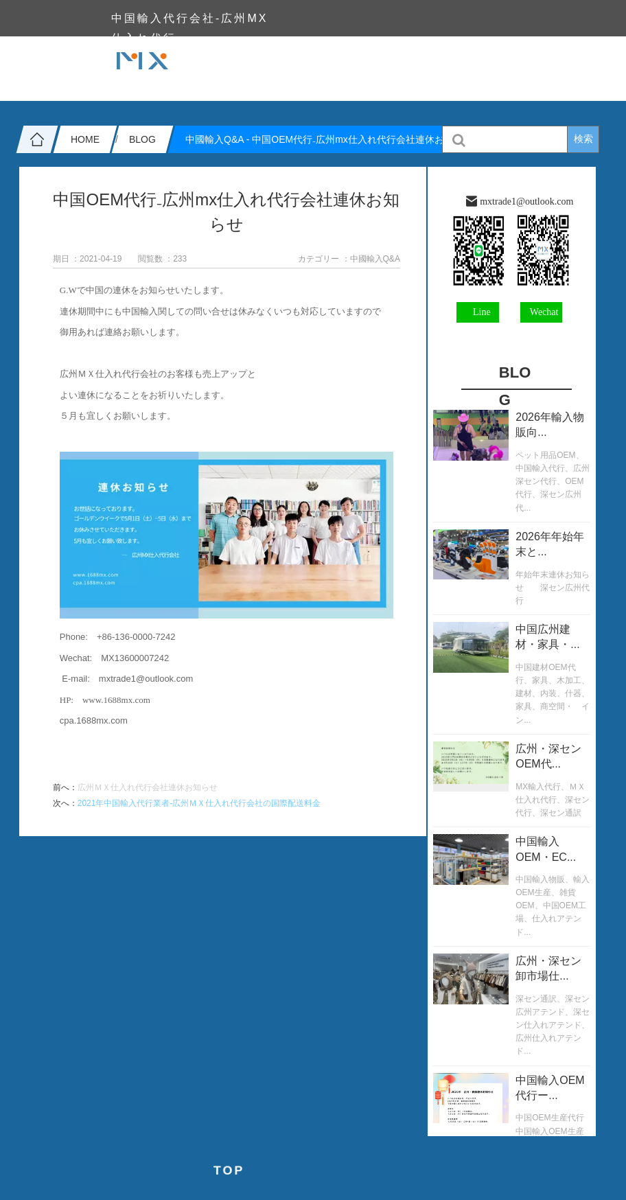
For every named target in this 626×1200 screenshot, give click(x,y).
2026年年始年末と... (549, 544)
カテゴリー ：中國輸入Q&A (349, 259)
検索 (583, 138)
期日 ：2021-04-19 (87, 259)
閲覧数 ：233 (162, 259)
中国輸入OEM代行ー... (549, 1087)
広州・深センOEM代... (548, 756)
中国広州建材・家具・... (547, 636)
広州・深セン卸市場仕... (548, 968)
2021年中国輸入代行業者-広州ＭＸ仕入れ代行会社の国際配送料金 (199, 803)
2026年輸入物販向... (549, 424)
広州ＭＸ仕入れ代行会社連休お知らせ (148, 787)
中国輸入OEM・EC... (545, 848)
